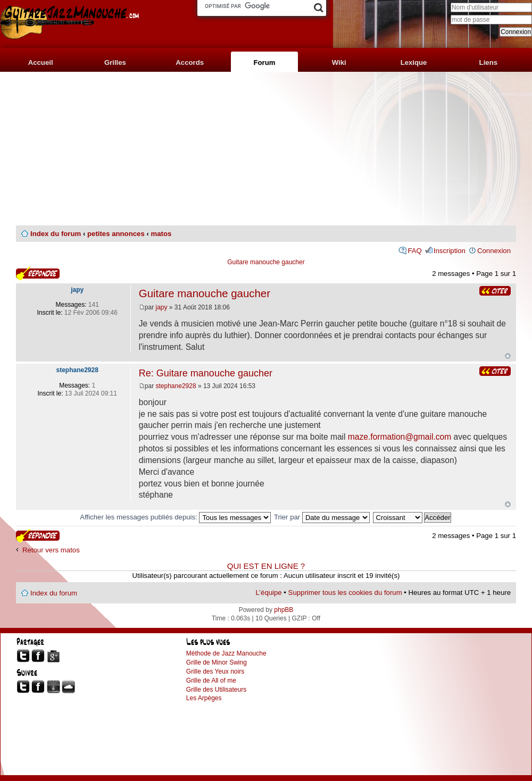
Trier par (322, 517)
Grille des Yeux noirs (215, 671)
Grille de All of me (211, 680)
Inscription (450, 251)
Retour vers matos (51, 550)
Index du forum (55, 234)
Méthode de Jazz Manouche (226, 653)
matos (161, 234)
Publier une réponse (38, 273)
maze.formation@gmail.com (399, 436)
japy (162, 307)
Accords (190, 62)
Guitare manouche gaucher (265, 262)
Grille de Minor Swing (216, 662)
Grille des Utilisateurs (216, 689)
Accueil (40, 62)
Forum (264, 62)
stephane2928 (176, 386)
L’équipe (269, 593)
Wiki (339, 62)
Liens (488, 62)
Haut (508, 356)
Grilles (115, 62)
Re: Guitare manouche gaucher (205, 373)
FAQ (414, 251)
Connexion (494, 251)
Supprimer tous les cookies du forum (345, 593)
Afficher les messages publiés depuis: (175, 517)
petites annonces (116, 234)
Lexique (414, 62)
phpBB (283, 610)
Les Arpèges (204, 698)
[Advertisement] (266, 148)
